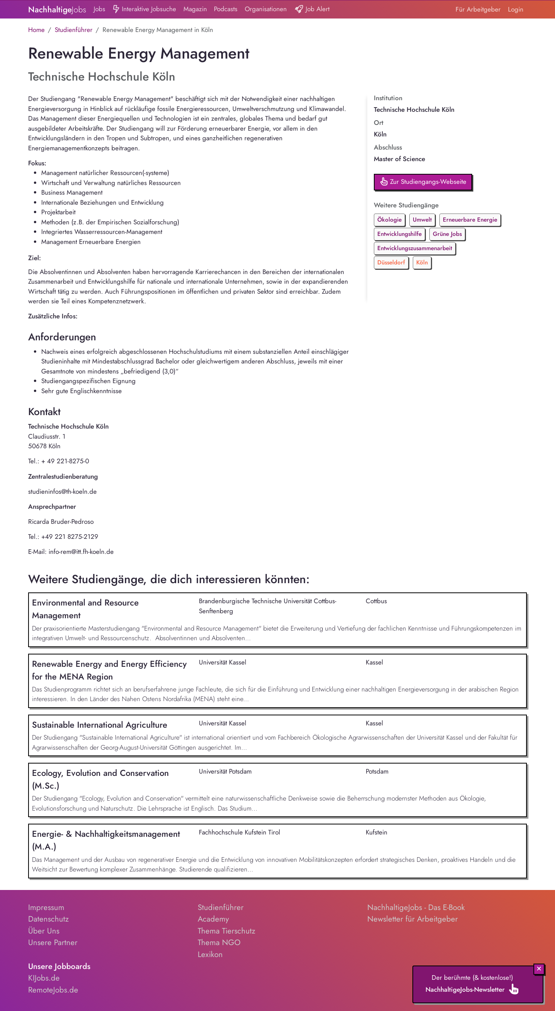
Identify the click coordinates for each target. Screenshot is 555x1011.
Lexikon (210, 954)
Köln (422, 262)
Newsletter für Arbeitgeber (412, 919)
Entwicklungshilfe (399, 234)
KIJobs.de (44, 978)
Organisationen (266, 8)
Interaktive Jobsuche (144, 9)
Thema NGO (219, 942)
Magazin (195, 8)
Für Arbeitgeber (478, 9)
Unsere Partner (52, 942)
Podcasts (225, 8)
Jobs (99, 8)
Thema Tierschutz (226, 931)
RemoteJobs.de (53, 990)
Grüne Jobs (447, 234)
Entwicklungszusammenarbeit (414, 248)
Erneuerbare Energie (470, 219)
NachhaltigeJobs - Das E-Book (416, 907)
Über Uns (43, 931)
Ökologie (389, 219)
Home (36, 29)
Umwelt (422, 219)
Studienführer (73, 29)
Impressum (46, 907)
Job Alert (312, 9)
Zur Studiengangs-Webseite (423, 182)
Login (515, 9)
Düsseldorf (391, 262)
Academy (213, 919)
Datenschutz (48, 919)
